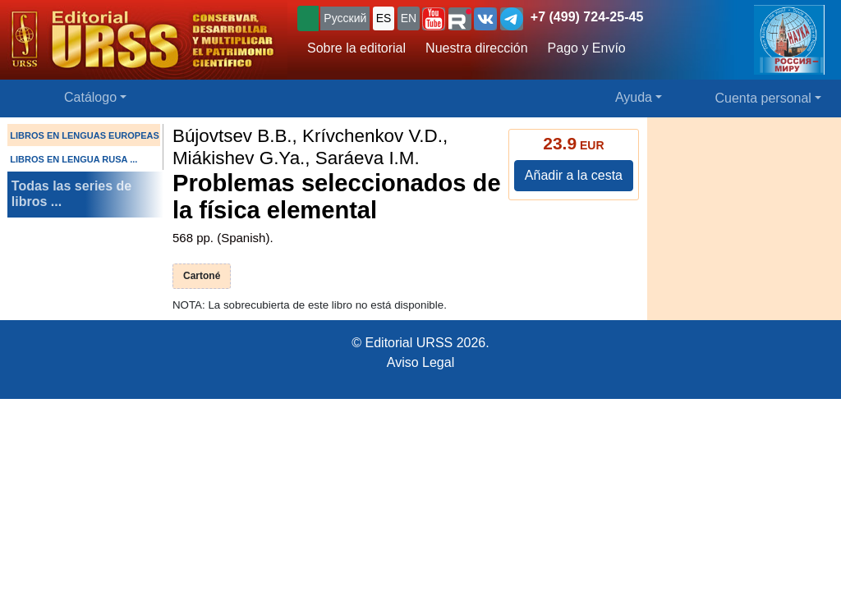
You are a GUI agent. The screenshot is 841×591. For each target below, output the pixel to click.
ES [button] (384, 18)
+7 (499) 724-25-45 (587, 17)
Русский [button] (345, 18)
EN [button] (408, 18)
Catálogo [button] (90, 97)
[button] (433, 18)
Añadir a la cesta (574, 175)
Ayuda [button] (633, 97)
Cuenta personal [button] (763, 98)
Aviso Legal (420, 362)
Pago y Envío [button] (587, 48)
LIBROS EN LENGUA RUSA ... (73, 159)
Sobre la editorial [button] (356, 48)
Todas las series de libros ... (71, 193)
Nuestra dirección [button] (476, 48)
